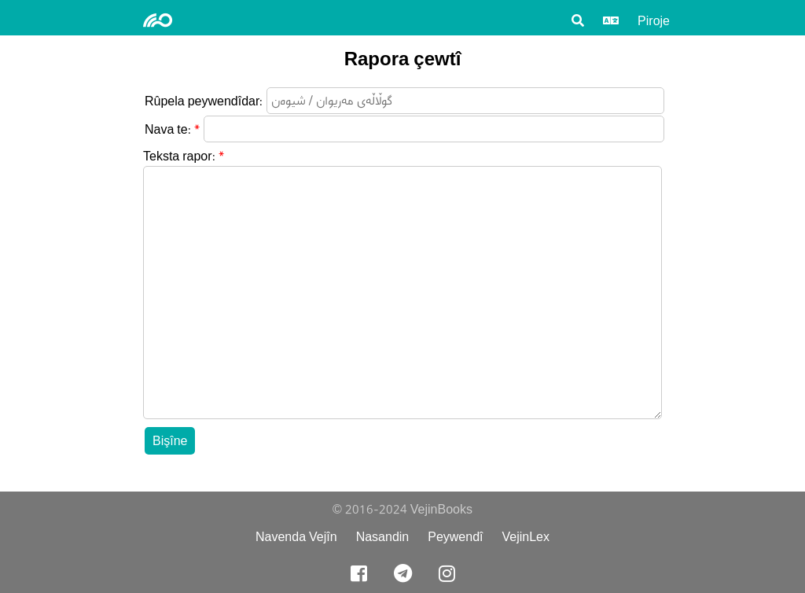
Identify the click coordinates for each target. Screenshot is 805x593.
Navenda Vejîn (296, 537)
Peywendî (455, 537)
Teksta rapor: (179, 156)
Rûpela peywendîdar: (204, 101)
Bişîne (170, 441)
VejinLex (526, 537)
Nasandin (383, 537)
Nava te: (168, 129)
